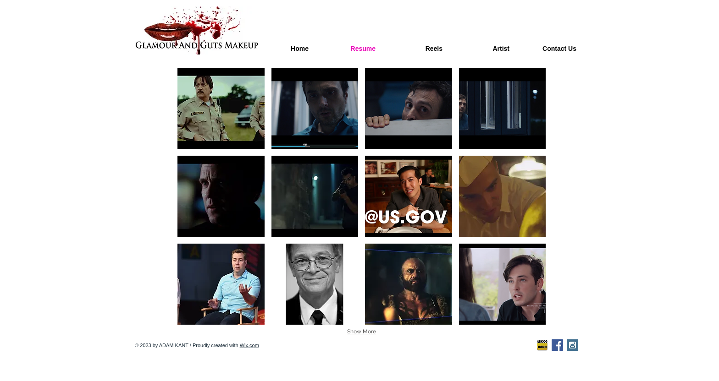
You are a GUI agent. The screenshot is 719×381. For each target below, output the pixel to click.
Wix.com (249, 345)
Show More (361, 331)
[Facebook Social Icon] (557, 345)
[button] (221, 108)
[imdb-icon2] (542, 345)
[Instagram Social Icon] (572, 345)
